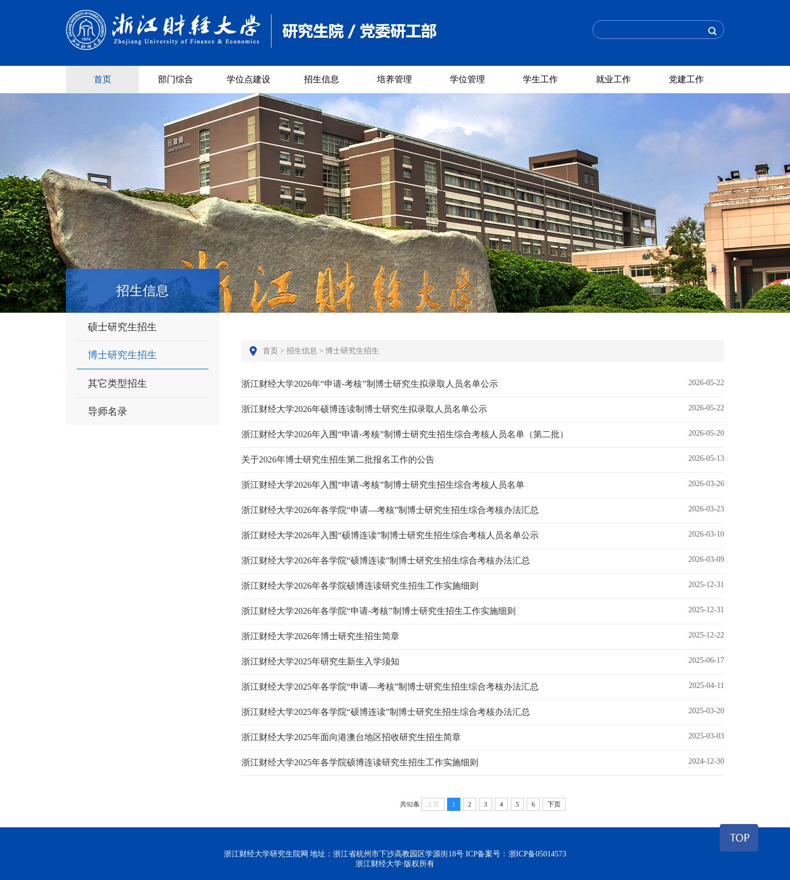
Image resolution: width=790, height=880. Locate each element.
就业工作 (613, 79)
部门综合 (175, 79)
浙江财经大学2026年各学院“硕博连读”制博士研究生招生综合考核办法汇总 (482, 560)
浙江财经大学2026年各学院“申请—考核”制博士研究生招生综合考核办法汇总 (482, 510)
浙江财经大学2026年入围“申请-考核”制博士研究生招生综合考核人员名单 (482, 484)
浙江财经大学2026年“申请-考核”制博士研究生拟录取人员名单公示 (482, 383)
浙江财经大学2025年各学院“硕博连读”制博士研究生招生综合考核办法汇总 (482, 712)
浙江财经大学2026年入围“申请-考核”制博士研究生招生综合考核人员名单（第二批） (482, 434)
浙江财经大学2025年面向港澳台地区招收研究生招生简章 (482, 737)
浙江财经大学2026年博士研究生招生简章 (482, 636)
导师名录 (107, 411)
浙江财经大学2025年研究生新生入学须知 (482, 661)
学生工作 (540, 79)
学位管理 (467, 79)
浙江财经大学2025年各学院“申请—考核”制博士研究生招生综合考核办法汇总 (482, 686)
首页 (102, 79)
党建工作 (686, 79)
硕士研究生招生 (122, 326)
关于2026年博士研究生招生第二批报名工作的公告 (482, 459)
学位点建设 (248, 79)
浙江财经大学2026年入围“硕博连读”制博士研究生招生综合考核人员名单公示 (482, 535)
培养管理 (394, 79)
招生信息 (321, 79)
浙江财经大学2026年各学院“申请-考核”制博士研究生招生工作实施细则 (482, 611)
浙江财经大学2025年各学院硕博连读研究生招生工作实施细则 (482, 762)
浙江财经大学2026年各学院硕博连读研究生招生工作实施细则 (482, 585)
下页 (554, 804)
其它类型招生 (117, 383)
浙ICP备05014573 (538, 854)
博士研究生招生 (122, 354)
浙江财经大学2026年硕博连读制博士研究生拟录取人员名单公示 (482, 409)
